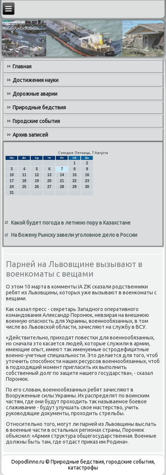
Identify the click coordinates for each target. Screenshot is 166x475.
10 (12, 175)
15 (74, 175)
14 (62, 175)
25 (24, 187)
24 (12, 187)
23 (87, 181)
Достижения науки (35, 80)
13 (49, 175)
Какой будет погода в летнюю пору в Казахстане (71, 223)
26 (37, 187)
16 (87, 175)
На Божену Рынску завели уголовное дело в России (74, 235)
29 (74, 187)
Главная (22, 66)
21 (62, 181)
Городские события (36, 121)
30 (87, 187)
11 (24, 175)
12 (37, 175)
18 (24, 181)
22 (74, 181)
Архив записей (30, 135)
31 (12, 193)
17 (12, 181)
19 (37, 181)
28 (62, 187)
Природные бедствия (39, 107)
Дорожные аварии (35, 94)
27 (49, 187)
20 (49, 181)
